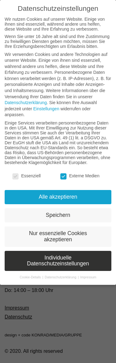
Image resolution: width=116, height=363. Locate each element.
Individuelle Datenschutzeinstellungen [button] (58, 261)
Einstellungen (46, 108)
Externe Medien (79, 175)
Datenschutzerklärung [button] (61, 277)
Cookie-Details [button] (31, 277)
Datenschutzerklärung (26, 102)
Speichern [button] (58, 215)
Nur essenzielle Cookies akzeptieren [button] (58, 236)
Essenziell (26, 175)
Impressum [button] (88, 277)
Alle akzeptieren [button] (58, 197)
